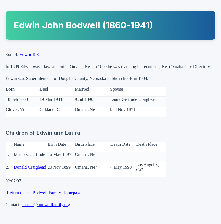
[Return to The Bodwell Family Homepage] (44, 192)
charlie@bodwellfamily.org (46, 204)
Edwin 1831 (30, 54)
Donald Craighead (30, 167)
